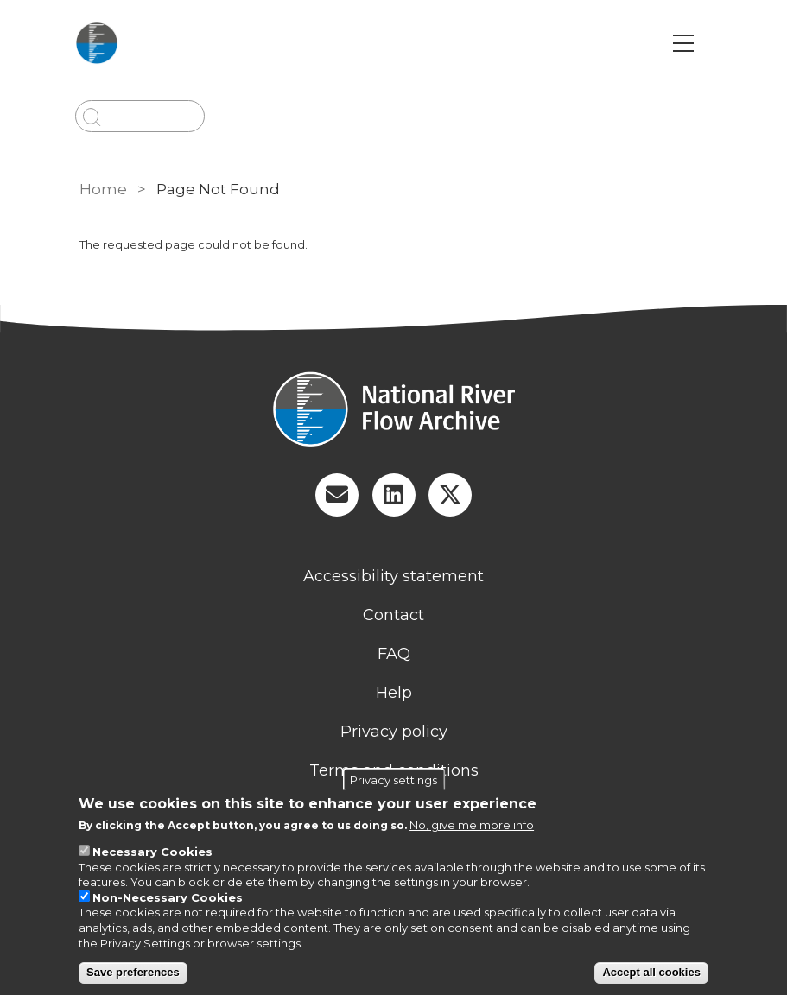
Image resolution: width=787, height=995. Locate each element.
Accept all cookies (651, 972)
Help (394, 692)
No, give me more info (471, 825)
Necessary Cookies (152, 852)
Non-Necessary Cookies (167, 897)
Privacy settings (393, 780)
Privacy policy (393, 731)
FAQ (394, 653)
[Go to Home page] (109, 43)
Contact (393, 614)
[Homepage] (394, 411)
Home (103, 189)
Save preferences (133, 972)
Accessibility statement (393, 576)
